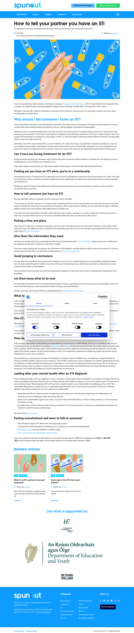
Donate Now (77, 14)
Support (48, 14)
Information (21, 14)
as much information (84, 241)
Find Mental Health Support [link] (83, 5)
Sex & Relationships (67, 611)
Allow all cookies (94, 335)
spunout (115, 33)
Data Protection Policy (86, 615)
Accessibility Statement (87, 618)
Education (63, 618)
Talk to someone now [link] (107, 5)
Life (61, 608)
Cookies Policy (31, 631)
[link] (27, 596)
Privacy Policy (19, 631)
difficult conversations (32, 231)
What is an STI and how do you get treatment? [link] (29, 481)
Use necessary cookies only (39, 335)
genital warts (55, 346)
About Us (61, 14)
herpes (66, 346)
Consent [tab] (39, 303)
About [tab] (95, 303)
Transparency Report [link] (43, 612)
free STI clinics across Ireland (72, 291)
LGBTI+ (81, 604)
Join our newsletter (108, 607)
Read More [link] (17, 501)
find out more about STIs (71, 251)
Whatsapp (24, 430)
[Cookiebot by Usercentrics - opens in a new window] (99, 297)
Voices (35, 14)
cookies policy (88, 317)
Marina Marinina (31, 413)
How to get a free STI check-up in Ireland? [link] (65, 481)
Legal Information (66, 615)
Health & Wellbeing (85, 601)
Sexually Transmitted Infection (74, 104)
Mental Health (83, 608)
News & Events (65, 601)
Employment (64, 604)
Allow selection (67, 335)
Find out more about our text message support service (37, 433)
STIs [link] (16, 475)
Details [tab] (67, 303)
